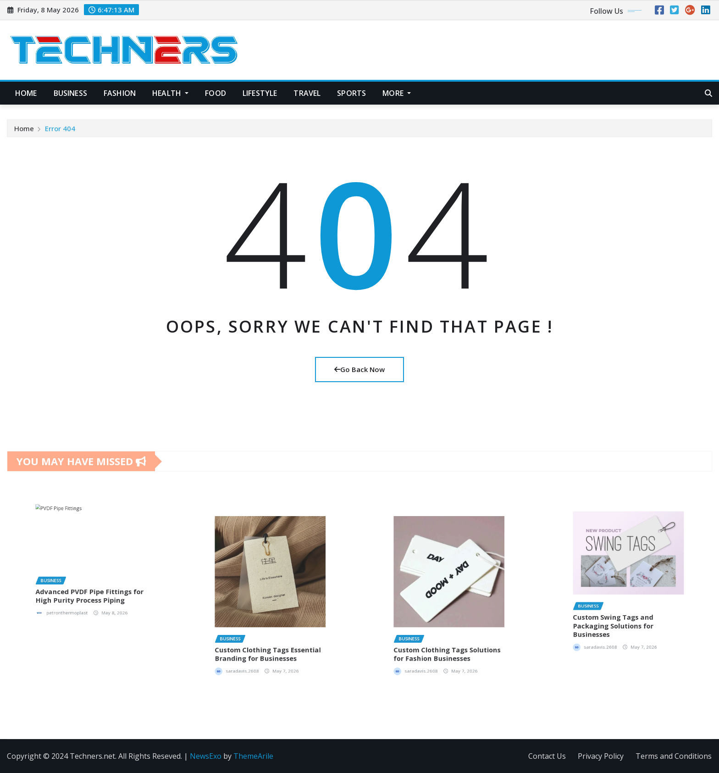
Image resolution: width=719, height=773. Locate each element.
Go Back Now (359, 369)
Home (26, 93)
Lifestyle (260, 93)
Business (70, 93)
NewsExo (205, 756)
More (396, 93)
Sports (351, 93)
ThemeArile (253, 756)
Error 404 (60, 134)
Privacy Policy (601, 756)
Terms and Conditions (674, 756)
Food (215, 93)
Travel (307, 93)
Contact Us (547, 756)
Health (170, 93)
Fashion (120, 93)
